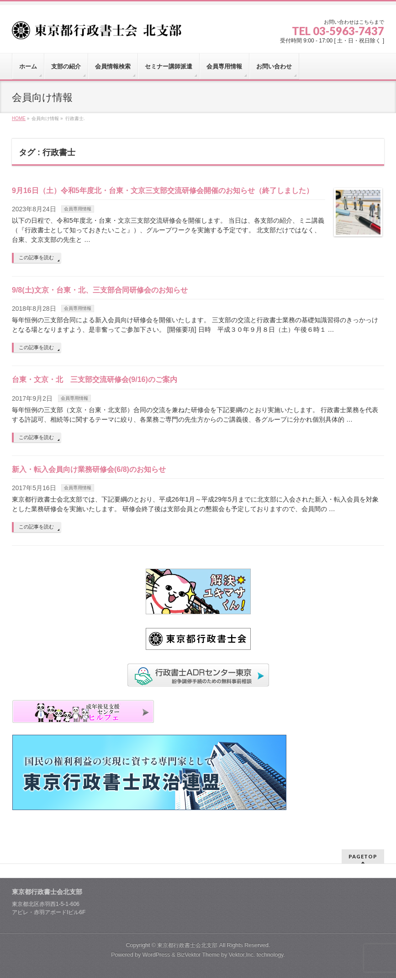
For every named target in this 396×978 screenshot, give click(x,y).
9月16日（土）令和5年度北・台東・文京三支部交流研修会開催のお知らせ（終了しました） (162, 190)
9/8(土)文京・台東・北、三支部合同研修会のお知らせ (100, 290)
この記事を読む (36, 257)
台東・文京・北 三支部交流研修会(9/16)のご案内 (94, 379)
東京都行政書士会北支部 (187, 945)
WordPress (156, 955)
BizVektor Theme (198, 955)
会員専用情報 (77, 208)
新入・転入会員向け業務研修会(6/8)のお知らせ (89, 469)
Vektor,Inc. (242, 955)
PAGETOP (362, 856)
